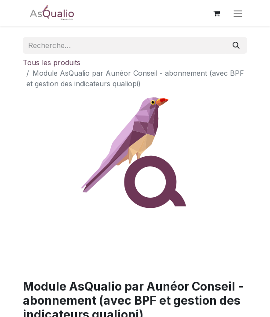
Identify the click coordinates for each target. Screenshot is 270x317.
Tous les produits (51, 62)
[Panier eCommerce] (216, 13)
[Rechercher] (236, 45)
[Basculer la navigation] (238, 13)
